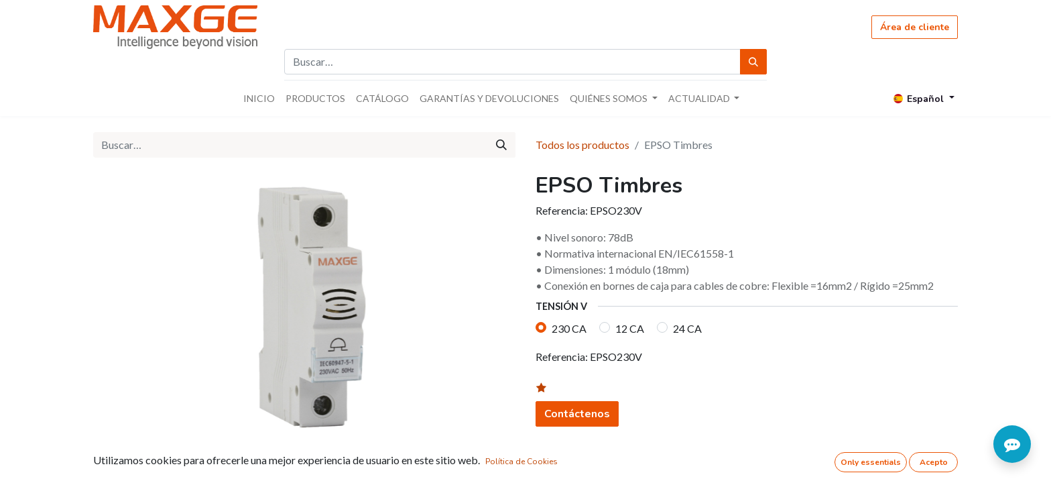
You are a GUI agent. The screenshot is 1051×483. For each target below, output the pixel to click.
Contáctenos (577, 414)
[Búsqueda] (753, 61)
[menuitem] (259, 98)
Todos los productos (582, 144)
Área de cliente (914, 27)
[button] (549, 388)
